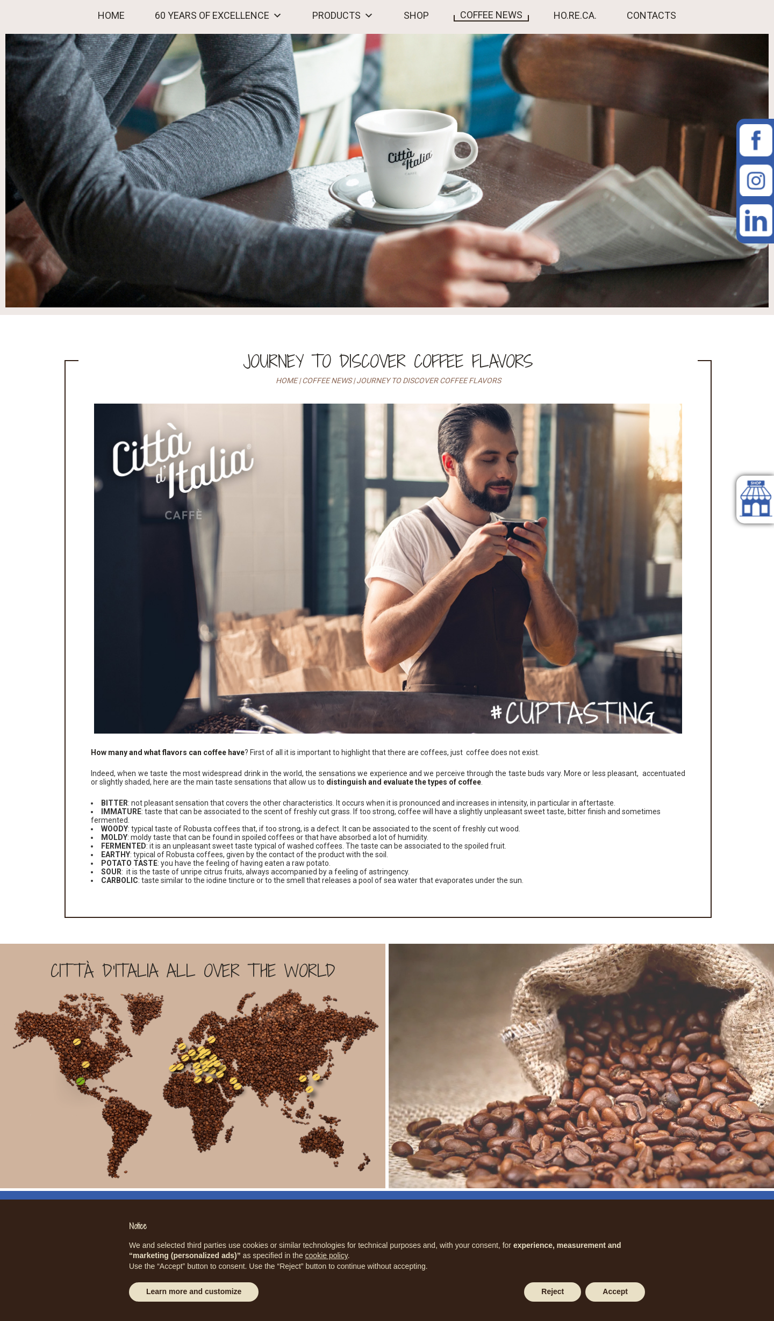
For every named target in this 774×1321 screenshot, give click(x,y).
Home (286, 380)
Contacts (651, 15)
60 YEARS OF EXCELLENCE (212, 15)
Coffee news (327, 380)
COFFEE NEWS (491, 15)
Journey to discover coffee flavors (388, 361)
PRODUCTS (336, 15)
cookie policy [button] (326, 1255)
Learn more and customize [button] (193, 1291)
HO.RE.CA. (575, 15)
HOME (111, 15)
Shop (416, 15)
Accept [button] (615, 1291)
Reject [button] (552, 1291)
